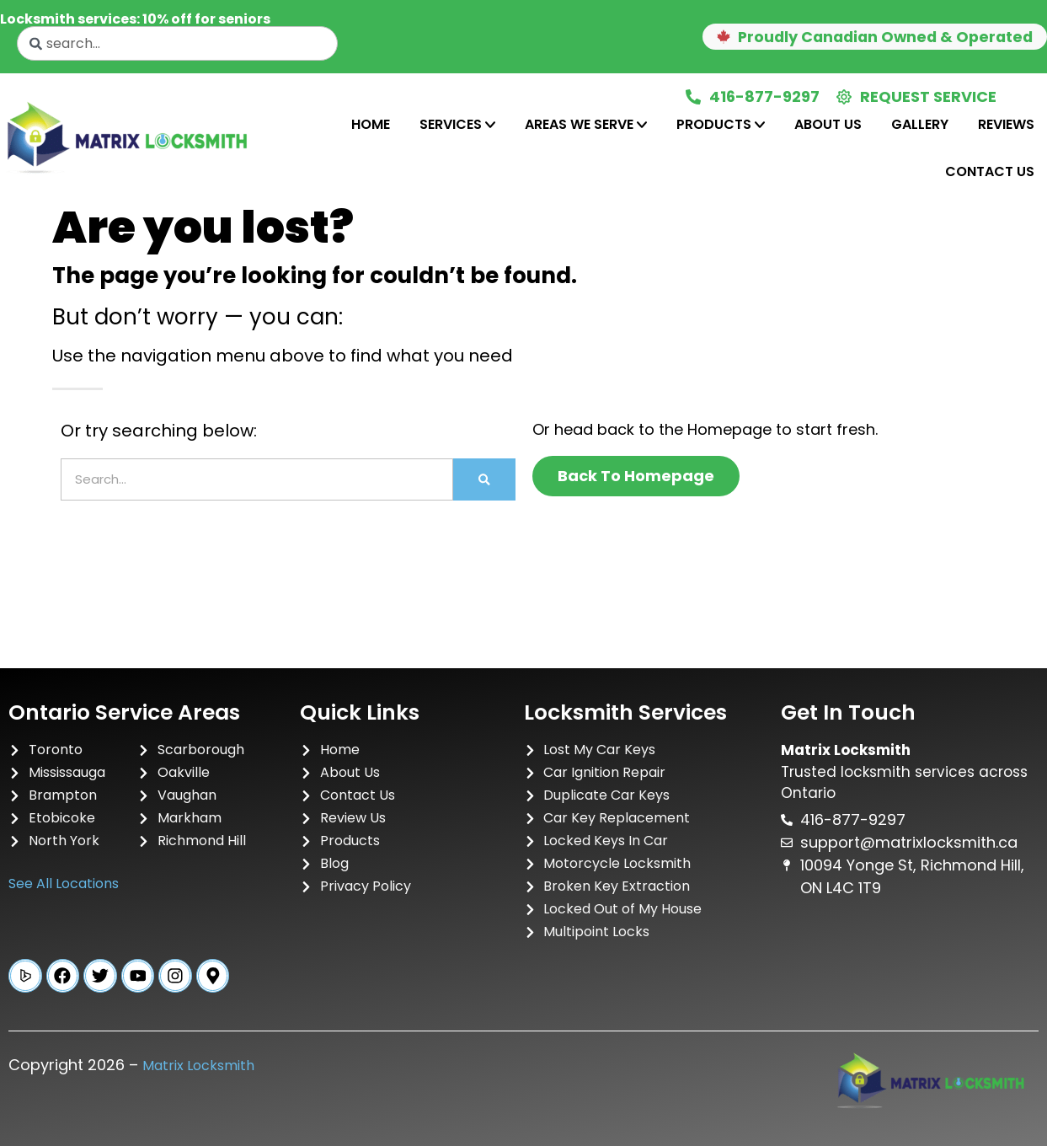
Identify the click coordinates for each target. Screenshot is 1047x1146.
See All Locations (63, 883)
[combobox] (177, 43)
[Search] (484, 479)
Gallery (919, 124)
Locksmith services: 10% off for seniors (135, 19)
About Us (828, 124)
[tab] (371, 124)
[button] (869, 37)
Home (370, 124)
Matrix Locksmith (198, 1065)
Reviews (1006, 124)
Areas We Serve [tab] (586, 124)
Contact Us (989, 171)
